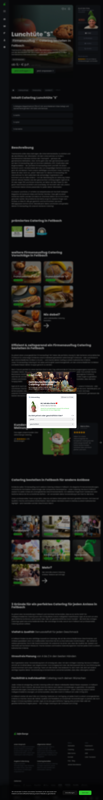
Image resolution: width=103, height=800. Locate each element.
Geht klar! (85, 793)
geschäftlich (34, 424)
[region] (51, 793)
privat (32, 419)
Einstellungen (70, 793)
